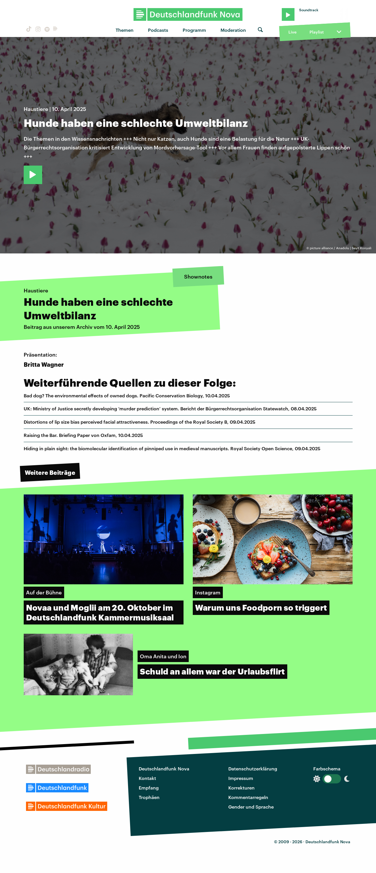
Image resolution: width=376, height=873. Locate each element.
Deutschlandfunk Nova (164, 768)
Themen (125, 30)
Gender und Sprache (251, 806)
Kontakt (147, 778)
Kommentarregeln (248, 797)
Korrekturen (241, 787)
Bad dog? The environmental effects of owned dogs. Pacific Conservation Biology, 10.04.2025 (127, 395)
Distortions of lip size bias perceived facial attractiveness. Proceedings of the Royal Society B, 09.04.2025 (139, 422)
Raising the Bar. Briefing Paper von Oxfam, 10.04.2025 (83, 435)
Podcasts (158, 30)
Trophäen (149, 797)
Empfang (149, 787)
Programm (194, 30)
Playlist (317, 31)
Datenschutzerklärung (252, 768)
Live (292, 31)
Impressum (240, 778)
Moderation (233, 30)
